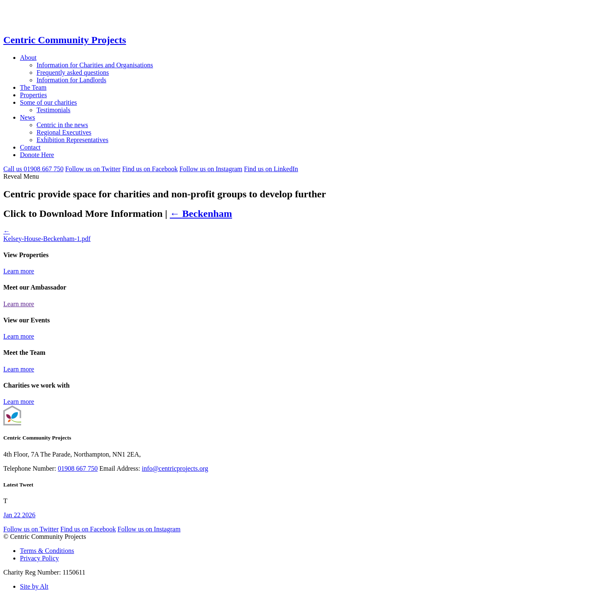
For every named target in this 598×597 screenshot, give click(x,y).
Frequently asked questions (73, 72)
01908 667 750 (78, 468)
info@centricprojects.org (175, 468)
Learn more (18, 271)
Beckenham (201, 213)
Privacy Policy (39, 558)
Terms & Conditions (47, 550)
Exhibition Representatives (72, 139)
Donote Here (37, 154)
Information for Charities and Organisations (95, 65)
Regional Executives (64, 132)
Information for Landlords (71, 80)
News (27, 117)
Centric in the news (62, 124)
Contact (30, 147)
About (28, 57)
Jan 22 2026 (19, 514)
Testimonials (54, 109)
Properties (33, 94)
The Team (33, 87)
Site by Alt (34, 586)
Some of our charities (48, 102)
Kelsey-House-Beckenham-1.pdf (47, 238)
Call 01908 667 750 (33, 168)
